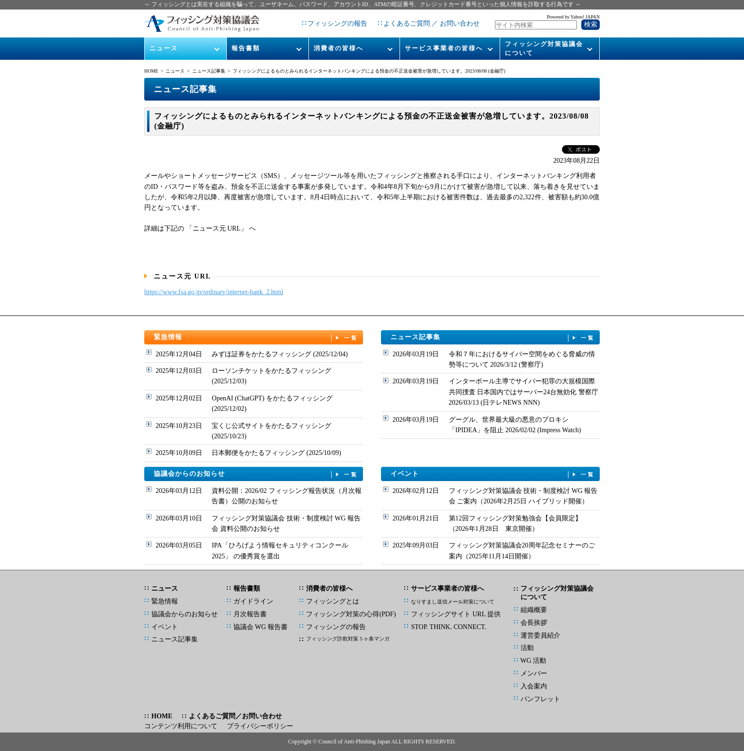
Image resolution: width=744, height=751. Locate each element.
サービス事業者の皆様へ (444, 48)
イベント (493, 474)
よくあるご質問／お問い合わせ (235, 716)
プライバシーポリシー (260, 726)
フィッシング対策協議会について (544, 48)
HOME (151, 71)
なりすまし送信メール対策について (452, 601)
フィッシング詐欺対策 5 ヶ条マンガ (348, 638)
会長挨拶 (534, 622)
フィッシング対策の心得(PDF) (351, 614)
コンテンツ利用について (180, 726)
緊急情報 (256, 338)
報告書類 (246, 48)
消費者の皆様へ (338, 48)
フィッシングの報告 (337, 23)
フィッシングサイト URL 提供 (455, 614)
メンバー (534, 673)
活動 (527, 647)
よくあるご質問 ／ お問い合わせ (431, 23)
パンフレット (540, 699)
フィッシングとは (332, 601)
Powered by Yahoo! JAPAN (573, 16)
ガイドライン (253, 601)
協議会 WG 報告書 (260, 626)
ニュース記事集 (208, 71)
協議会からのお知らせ (256, 474)
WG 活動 (534, 660)
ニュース (163, 48)
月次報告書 (250, 614)
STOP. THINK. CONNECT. (448, 626)
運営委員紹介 (540, 635)
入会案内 (534, 686)
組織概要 (534, 609)
